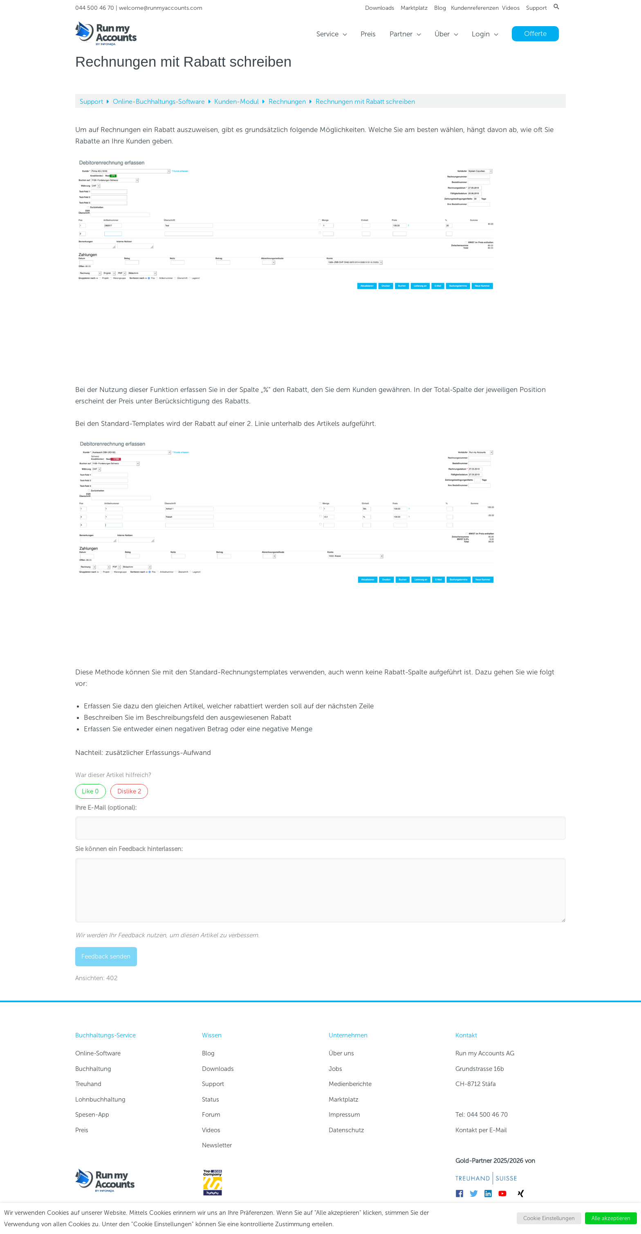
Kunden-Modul (237, 101)
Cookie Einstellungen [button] (549, 1218)
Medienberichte (350, 1084)
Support (536, 7)
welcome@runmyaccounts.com (160, 7)
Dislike (129, 791)
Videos (511, 7)
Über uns (341, 1053)
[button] (556, 6)
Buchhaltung (93, 1069)
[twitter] (476, 1193)
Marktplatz (414, 7)
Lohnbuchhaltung (100, 1099)
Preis (81, 1130)
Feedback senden (105, 956)
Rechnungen (288, 101)
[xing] (522, 1193)
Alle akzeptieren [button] (611, 1218)
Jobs (335, 1069)
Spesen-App (92, 1114)
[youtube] (504, 1193)
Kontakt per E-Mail (481, 1130)
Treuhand (88, 1084)
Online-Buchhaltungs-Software (159, 101)
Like (90, 791)
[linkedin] (490, 1193)
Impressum (344, 1114)
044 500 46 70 (94, 7)
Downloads (379, 7)
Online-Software (98, 1053)
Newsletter (217, 1145)
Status (210, 1099)
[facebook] (461, 1193)
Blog (440, 7)
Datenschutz (346, 1130)
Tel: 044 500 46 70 (481, 1114)
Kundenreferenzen (475, 7)
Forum (211, 1114)
